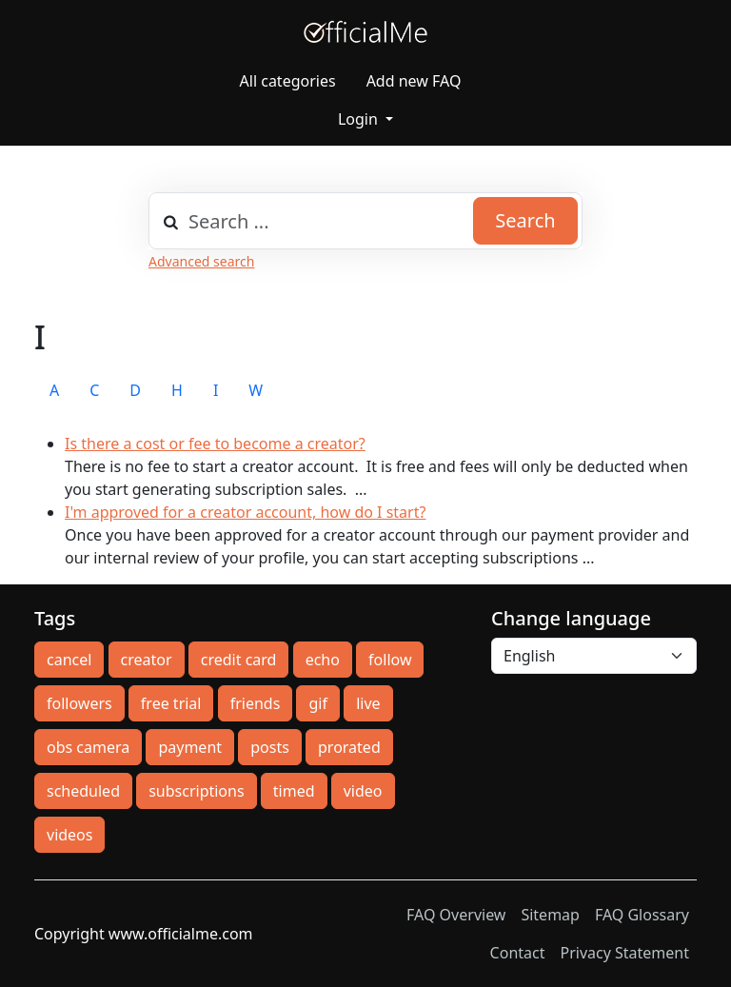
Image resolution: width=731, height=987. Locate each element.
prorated (349, 747)
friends (255, 703)
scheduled (83, 790)
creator (146, 659)
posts (269, 747)
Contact (517, 952)
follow (389, 659)
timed (294, 790)
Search (525, 220)
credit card (239, 659)
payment (190, 747)
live (368, 703)
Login (360, 119)
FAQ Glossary (642, 914)
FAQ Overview (455, 914)
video (363, 790)
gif (317, 703)
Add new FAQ (414, 80)
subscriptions (196, 790)
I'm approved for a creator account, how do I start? (245, 512)
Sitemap (550, 914)
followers (79, 703)
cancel (69, 659)
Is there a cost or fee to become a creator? (215, 443)
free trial (171, 703)
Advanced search (201, 261)
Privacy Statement (624, 952)
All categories (288, 80)
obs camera (88, 747)
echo (323, 659)
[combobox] (365, 220)
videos (69, 834)
